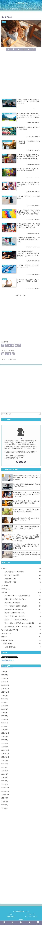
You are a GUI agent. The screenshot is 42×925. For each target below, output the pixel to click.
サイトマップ (31, 914)
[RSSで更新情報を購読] (13, 353)
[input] (21, 413)
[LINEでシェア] (28, 49)
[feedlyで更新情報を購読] (9, 353)
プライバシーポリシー (31, 917)
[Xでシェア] (8, 49)
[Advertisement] (21, 75)
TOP (11, 914)
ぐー (21, 438)
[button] (33, 49)
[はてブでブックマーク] (18, 49)
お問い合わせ (11, 917)
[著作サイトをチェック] (2, 353)
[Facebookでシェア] (13, 49)
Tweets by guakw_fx (7, 660)
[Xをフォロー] (6, 353)
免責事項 (21, 919)
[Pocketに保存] (23, 49)
